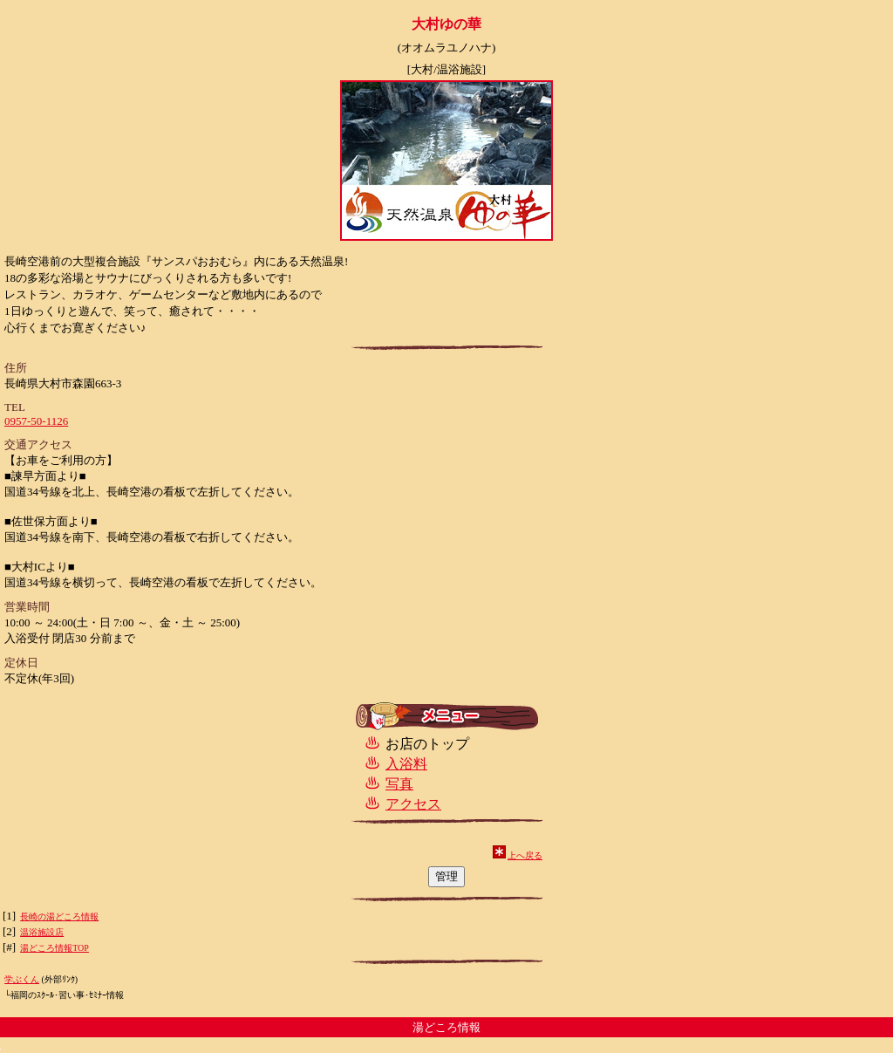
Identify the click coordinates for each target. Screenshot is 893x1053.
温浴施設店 (42, 932)
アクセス (413, 804)
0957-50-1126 (36, 420)
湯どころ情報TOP (54, 948)
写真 (399, 783)
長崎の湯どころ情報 (59, 916)
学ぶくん (21, 979)
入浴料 (406, 763)
